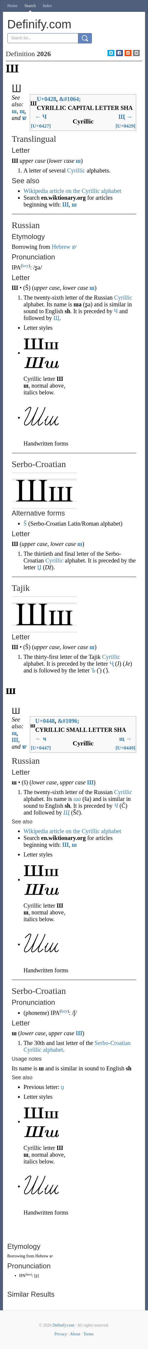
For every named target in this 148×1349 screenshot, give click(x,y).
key (25, 265)
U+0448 (45, 721)
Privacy (60, 1334)
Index (47, 6)
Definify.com (63, 1325)
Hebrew (61, 246)
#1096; (68, 721)
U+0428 (46, 99)
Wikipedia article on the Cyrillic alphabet (72, 191)
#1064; (70, 99)
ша (77, 799)
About (75, 1334)
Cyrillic (76, 170)
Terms (88, 1334)
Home (12, 6)
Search (30, 6)
